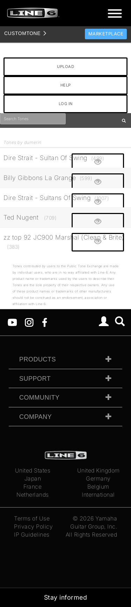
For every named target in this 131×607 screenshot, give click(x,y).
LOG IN (66, 103)
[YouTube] (12, 321)
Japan (32, 478)
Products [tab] (37, 359)
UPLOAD (65, 66)
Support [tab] (35, 378)
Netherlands (32, 494)
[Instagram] (29, 321)
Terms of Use (32, 518)
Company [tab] (35, 416)
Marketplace (106, 33)
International (98, 494)
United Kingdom (98, 470)
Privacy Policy (33, 526)
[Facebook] (44, 321)
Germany (98, 478)
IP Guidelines (32, 534)
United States (33, 470)
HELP (65, 85)
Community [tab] (39, 397)
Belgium (98, 486)
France (32, 486)
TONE (22, 33)
